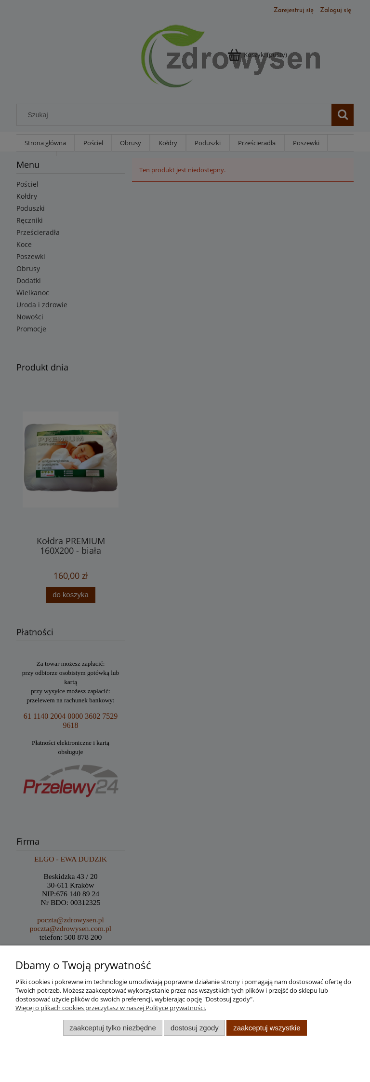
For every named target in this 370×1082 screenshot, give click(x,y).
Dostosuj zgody (195, 1028)
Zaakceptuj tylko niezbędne (112, 1028)
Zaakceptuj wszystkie (266, 1028)
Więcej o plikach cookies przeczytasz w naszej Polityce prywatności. (110, 1007)
